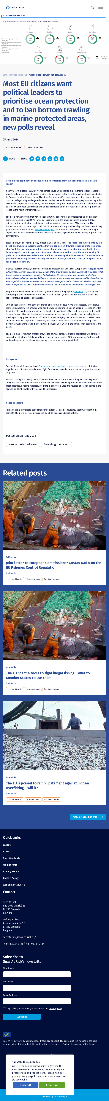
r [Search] (92, 7)
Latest (6, 75)
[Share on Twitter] (31, 158)
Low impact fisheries (15, 579)
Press (6, 851)
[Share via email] (62, 158)
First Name (8, 968)
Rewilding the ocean (35, 147)
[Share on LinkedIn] (43, 158)
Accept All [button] (52, 1085)
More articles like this (85, 817)
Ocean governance (33, 579)
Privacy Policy (11, 871)
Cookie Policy (11, 878)
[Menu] (100, 8)
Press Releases (19, 75)
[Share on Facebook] (37, 158)
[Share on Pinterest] (56, 158)
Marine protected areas (14, 147)
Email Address (10, 995)
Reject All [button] (26, 1085)
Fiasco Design (60, 1096)
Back (9, 158)
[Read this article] (54, 517)
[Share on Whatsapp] (49, 158)
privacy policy (55, 1008)
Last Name (8, 981)
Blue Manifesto (12, 858)
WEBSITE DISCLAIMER (14, 884)
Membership (10, 864)
